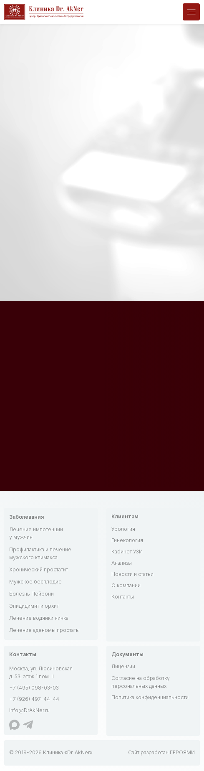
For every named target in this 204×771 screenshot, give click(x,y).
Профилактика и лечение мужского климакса (40, 553)
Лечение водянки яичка (38, 618)
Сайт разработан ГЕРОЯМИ (161, 752)
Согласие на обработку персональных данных (140, 682)
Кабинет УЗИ (127, 551)
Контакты (122, 596)
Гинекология (127, 540)
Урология (123, 529)
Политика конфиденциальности (150, 697)
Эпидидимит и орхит (34, 606)
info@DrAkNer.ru (29, 710)
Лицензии (123, 666)
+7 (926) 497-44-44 (34, 699)
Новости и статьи (132, 574)
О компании (126, 585)
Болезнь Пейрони (31, 594)
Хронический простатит (38, 569)
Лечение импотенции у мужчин (36, 533)
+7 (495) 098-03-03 (34, 688)
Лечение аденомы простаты (44, 630)
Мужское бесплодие (35, 581)
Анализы (121, 563)
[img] (191, 11)
